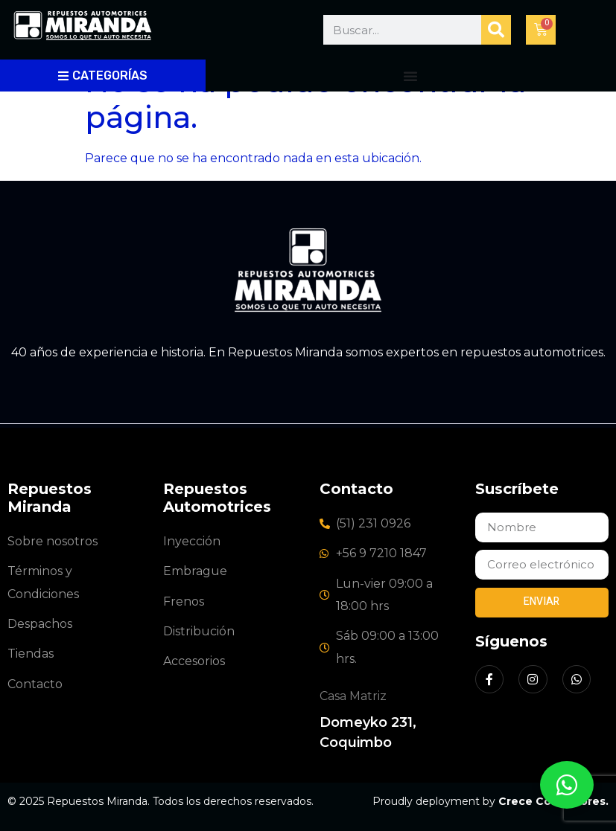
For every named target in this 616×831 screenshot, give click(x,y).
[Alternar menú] (410, 75)
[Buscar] (496, 30)
